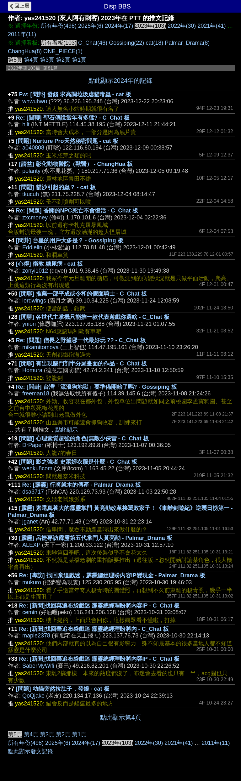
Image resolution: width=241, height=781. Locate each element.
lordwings (34, 300)
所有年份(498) (59, 26)
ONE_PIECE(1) (63, 51)
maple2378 (36, 635)
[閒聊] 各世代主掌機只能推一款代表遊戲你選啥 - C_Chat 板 (94, 317)
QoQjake (33, 696)
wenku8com (37, 468)
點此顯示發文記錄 (30, 751)
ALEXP (31, 545)
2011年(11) (22, 34)
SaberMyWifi (38, 666)
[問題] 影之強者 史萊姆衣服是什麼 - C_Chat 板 (78, 462)
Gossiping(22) (126, 43)
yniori (29, 324)
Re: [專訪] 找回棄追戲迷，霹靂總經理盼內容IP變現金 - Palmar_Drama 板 (112, 575)
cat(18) (154, 43)
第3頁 (47, 60)
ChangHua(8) (25, 51)
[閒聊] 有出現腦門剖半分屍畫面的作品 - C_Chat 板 (83, 363)
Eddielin (32, 247)
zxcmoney (35, 217)
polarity (31, 171)
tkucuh (30, 194)
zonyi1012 (35, 271)
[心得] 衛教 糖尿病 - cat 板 (49, 264)
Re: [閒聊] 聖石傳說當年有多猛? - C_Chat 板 (73, 118)
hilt (25, 124)
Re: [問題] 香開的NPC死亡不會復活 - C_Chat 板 (77, 210)
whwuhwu (34, 101)
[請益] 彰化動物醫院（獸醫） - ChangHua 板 (76, 164)
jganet (30, 521)
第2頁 (63, 60)
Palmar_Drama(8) (187, 43)
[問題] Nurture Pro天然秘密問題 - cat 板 (67, 141)
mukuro (31, 582)
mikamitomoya (40, 347)
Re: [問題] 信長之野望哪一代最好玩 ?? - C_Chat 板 (81, 340)
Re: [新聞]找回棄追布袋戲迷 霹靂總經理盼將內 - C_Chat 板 (94, 629)
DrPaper (32, 445)
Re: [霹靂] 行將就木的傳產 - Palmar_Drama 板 (81, 485)
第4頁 (31, 60)
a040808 (33, 147)
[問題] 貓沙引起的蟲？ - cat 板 (57, 187)
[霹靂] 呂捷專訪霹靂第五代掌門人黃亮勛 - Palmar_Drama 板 (95, 538)
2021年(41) (211, 26)
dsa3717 (33, 492)
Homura (32, 370)
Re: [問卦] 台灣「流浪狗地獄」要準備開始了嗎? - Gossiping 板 (96, 387)
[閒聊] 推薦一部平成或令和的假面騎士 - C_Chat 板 (83, 294)
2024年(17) (119, 26)
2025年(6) (90, 26)
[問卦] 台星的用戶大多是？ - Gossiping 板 (69, 240)
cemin (29, 612)
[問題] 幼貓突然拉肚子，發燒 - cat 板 (63, 689)
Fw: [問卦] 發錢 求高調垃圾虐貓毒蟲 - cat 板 (75, 94)
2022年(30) (182, 26)
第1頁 (79, 60)
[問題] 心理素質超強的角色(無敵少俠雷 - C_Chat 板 (84, 438)
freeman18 (35, 393)
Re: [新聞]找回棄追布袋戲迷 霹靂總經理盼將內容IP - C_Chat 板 (99, 606)
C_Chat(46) (92, 43)
